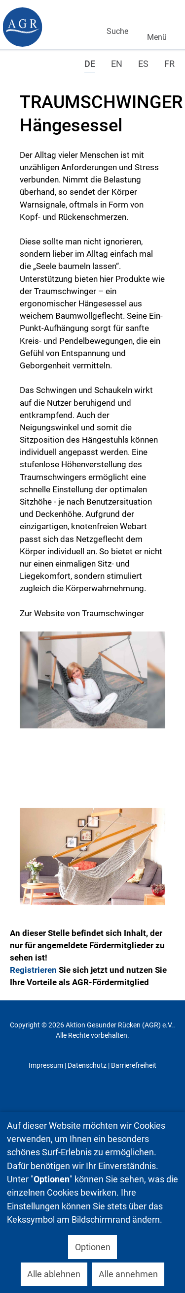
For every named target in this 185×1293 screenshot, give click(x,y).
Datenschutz (87, 1065)
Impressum (46, 1065)
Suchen (115, 17)
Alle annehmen (128, 1274)
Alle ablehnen (53, 1274)
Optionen (93, 1247)
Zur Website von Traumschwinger (82, 613)
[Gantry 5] (22, 27)
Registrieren (33, 970)
